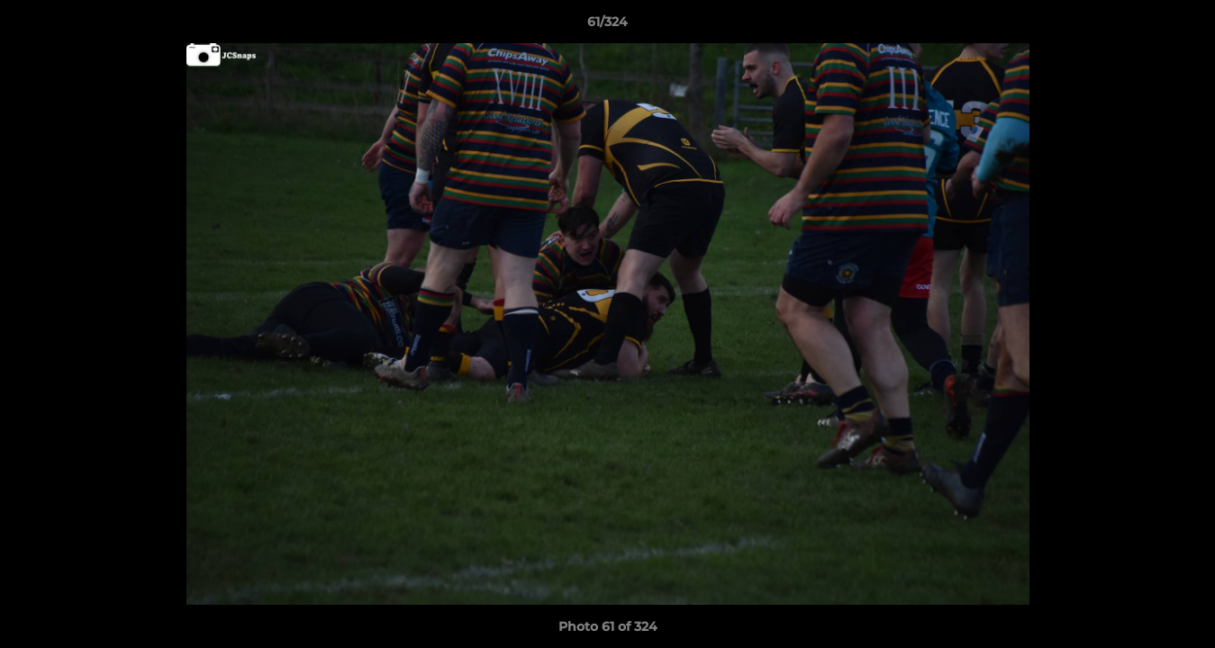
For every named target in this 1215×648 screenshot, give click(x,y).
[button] (1182, 26)
